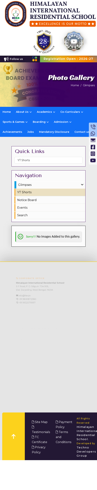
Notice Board (27, 200)
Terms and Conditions (63, 437)
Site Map (40, 422)
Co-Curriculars (71, 112)
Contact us (81, 132)
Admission (62, 122)
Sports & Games (15, 122)
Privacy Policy (39, 449)
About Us (24, 112)
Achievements (12, 132)
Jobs (30, 132)
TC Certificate (39, 439)
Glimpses (89, 85)
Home (75, 85)
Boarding (41, 122)
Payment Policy (64, 424)
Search (22, 215)
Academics (46, 112)
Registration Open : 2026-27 (68, 59)
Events (22, 207)
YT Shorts (24, 160)
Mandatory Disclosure (54, 132)
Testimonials (41, 429)
